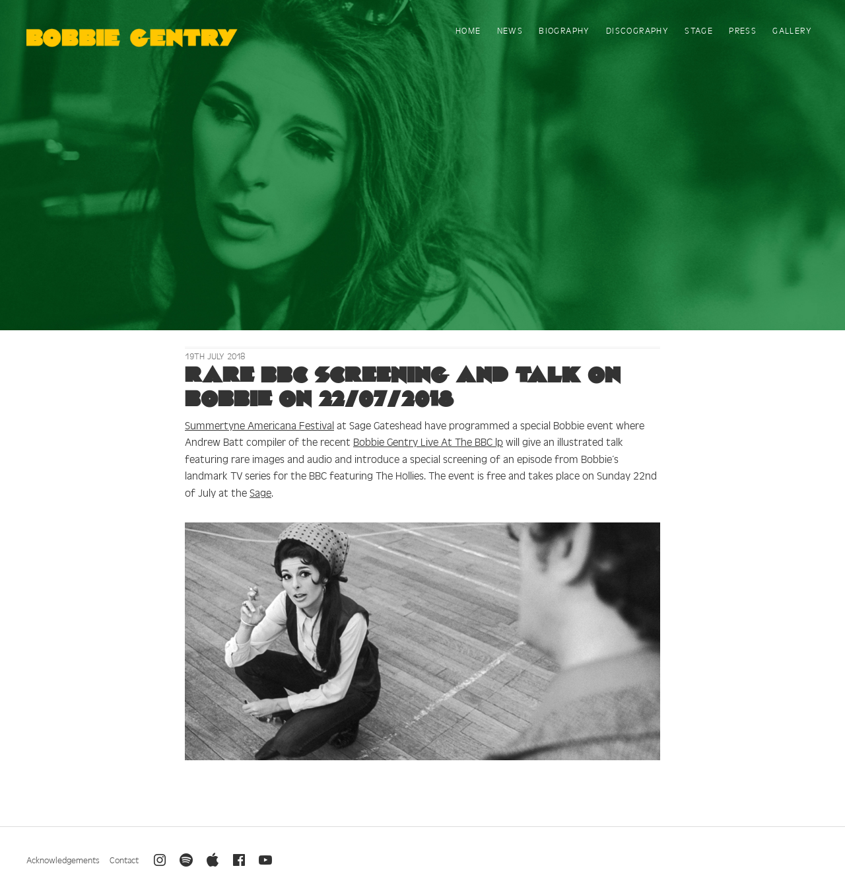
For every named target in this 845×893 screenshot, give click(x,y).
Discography (637, 30)
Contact (124, 859)
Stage (699, 30)
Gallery (792, 30)
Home (468, 30)
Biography (564, 30)
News (510, 30)
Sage (260, 492)
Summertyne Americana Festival (259, 424)
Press (743, 30)
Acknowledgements (63, 859)
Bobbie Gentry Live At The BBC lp (428, 441)
